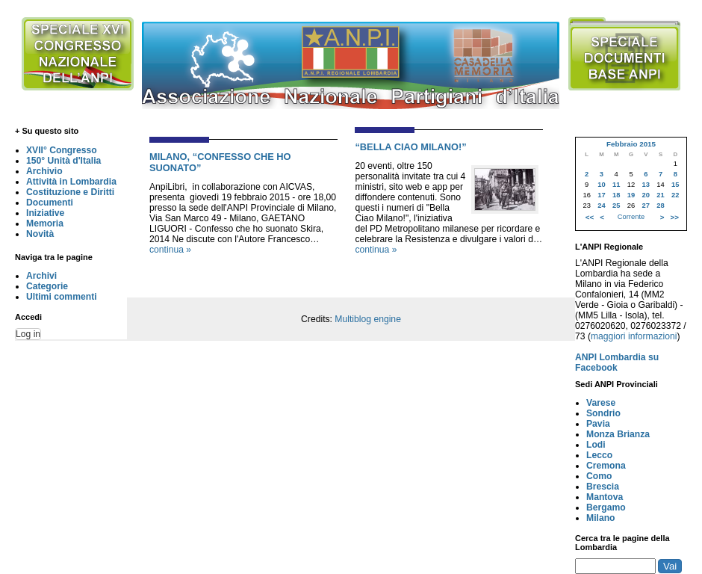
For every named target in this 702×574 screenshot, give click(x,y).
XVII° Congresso (61, 150)
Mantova (604, 497)
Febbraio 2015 (631, 144)
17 (601, 195)
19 (631, 195)
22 (675, 195)
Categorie (47, 286)
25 (616, 205)
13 (646, 184)
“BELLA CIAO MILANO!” (410, 146)
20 (646, 195)
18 (616, 195)
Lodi (596, 444)
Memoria (44, 223)
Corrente (631, 216)
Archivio (44, 171)
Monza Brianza (618, 434)
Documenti (49, 202)
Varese (600, 403)
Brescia (602, 486)
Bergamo (606, 507)
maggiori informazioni (634, 336)
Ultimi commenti (61, 296)
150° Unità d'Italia (63, 160)
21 (660, 195)
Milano (600, 518)
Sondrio (603, 413)
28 (660, 205)
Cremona (606, 465)
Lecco (599, 455)
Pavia (598, 424)
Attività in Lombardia (71, 181)
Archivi (41, 276)
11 (616, 184)
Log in (28, 334)
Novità (40, 234)
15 (675, 184)
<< (589, 217)
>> (675, 217)
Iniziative (45, 213)
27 (646, 205)
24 (601, 205)
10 (601, 184)
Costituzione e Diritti (70, 192)
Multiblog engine (368, 319)
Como (599, 476)
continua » (170, 249)
